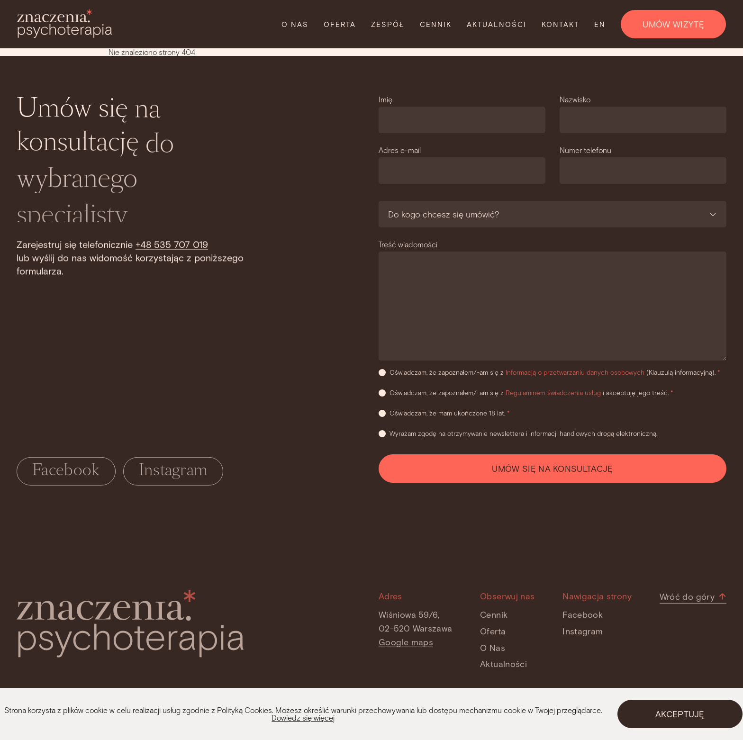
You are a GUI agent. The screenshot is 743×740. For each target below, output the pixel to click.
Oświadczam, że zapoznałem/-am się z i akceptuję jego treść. (526, 392)
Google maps (406, 644)
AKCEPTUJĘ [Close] (680, 714)
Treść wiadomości (408, 244)
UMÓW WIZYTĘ (673, 24)
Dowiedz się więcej (303, 717)
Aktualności (496, 24)
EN (600, 24)
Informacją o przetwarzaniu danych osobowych (576, 372)
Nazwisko (575, 99)
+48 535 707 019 (172, 244)
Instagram (173, 472)
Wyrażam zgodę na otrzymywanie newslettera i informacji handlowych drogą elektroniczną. (518, 433)
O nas (294, 24)
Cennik (436, 24)
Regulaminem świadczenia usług (554, 392)
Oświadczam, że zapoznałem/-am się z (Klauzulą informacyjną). (549, 372)
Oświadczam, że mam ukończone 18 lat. (444, 413)
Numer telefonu (585, 149)
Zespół (388, 24)
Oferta (340, 24)
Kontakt (560, 24)
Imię (385, 99)
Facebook (66, 472)
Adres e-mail (400, 149)
